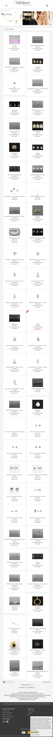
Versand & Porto (6, 710)
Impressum (30, 712)
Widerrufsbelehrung (7, 712)
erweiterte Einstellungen (35, 734)
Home (2, 10)
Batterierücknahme (6, 714)
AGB (29, 714)
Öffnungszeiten (31, 710)
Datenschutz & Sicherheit (8, 716)
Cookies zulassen (35, 732)
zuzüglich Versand (33, 692)
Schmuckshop (7, 10)
